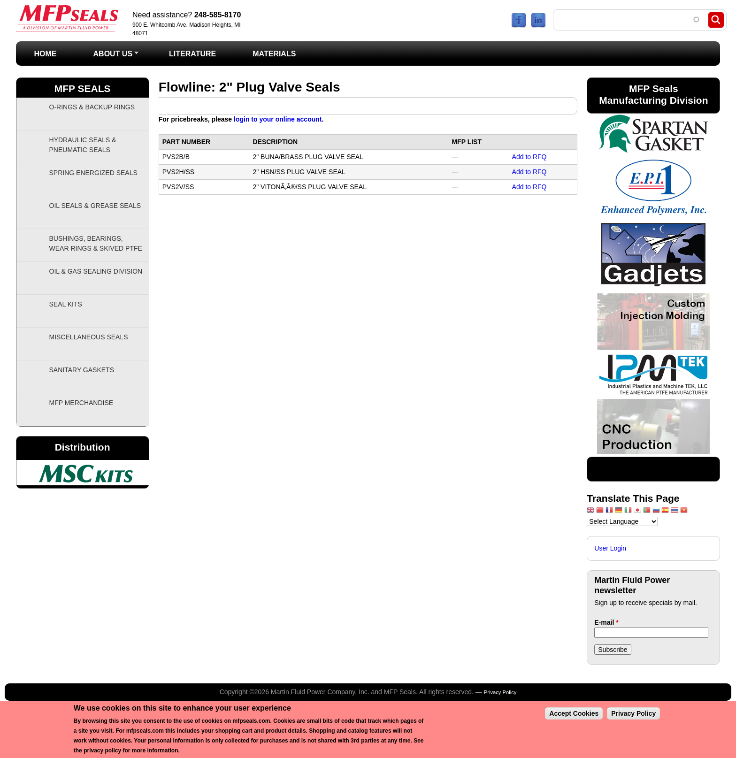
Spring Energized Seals (93, 172)
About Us (107, 56)
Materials (274, 54)
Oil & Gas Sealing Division (96, 271)
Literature (192, 54)
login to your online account (278, 119)
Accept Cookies (573, 713)
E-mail (606, 622)
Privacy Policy (500, 692)
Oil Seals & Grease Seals (95, 205)
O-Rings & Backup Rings (92, 107)
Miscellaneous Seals (88, 337)
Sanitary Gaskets (82, 370)
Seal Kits (65, 304)
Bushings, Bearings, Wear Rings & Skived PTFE (95, 243)
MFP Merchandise (81, 402)
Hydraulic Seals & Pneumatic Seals (82, 144)
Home (45, 54)
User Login (610, 548)
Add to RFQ (529, 157)
